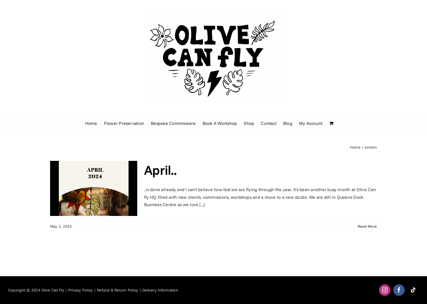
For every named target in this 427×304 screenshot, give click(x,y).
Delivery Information (160, 290)
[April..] (93, 188)
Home (355, 147)
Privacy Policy (80, 290)
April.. (160, 170)
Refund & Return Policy (117, 290)
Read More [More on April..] (367, 226)
